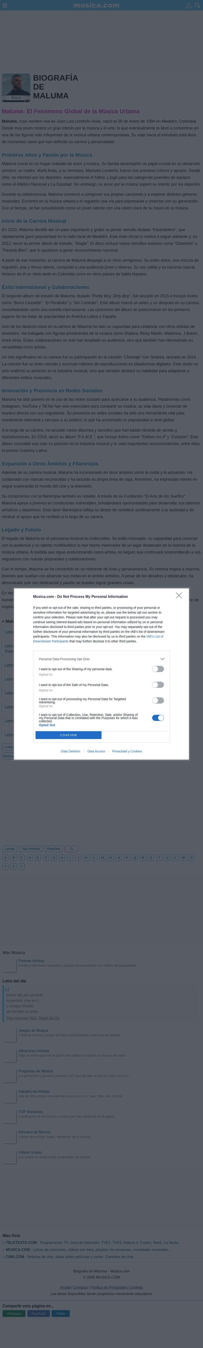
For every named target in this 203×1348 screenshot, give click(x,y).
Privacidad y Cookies (127, 751)
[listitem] (101, 659)
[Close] (180, 597)
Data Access (96, 751)
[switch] (158, 669)
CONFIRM (68, 735)
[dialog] (101, 674)
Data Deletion (70, 751)
